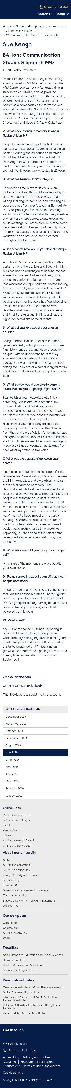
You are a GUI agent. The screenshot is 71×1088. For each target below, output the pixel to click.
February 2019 (15, 788)
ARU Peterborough (15, 933)
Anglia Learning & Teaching (20, 840)
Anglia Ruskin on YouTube (21, 1038)
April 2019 (12, 774)
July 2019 (12, 752)
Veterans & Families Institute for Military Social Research (31, 1007)
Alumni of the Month (19, 31)
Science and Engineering (18, 970)
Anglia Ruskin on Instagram (10, 1038)
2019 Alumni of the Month (22, 35)
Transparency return (15, 895)
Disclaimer (10, 1061)
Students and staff (54, 7)
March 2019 (13, 781)
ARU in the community (17, 865)
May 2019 (12, 767)
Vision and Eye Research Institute (24, 1013)
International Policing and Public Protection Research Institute (30, 999)
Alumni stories (58, 26)
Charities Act (11, 1066)
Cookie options (13, 1072)
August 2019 (13, 745)
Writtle (7, 938)
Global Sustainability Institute (21, 992)
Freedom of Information (37, 1061)
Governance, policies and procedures (26, 890)
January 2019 (14, 795)
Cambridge (10, 922)
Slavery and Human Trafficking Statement (29, 900)
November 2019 (16, 723)
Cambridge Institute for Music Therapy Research (33, 987)
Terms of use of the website (41, 1066)
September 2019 (16, 738)
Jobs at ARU (10, 905)
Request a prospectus (16, 815)
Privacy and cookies (36, 1057)
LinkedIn (36, 686)
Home (7, 26)
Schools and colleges (16, 820)
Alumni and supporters (29, 26)
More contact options (20, 1050)
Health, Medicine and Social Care (23, 965)
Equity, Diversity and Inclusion (21, 875)
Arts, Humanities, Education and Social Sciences (33, 955)
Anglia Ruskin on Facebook (5, 1038)
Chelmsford (10, 928)
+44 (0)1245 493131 (15, 1044)
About (7, 859)
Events (7, 825)
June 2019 (12, 759)
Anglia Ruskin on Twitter (16, 1038)
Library (7, 835)
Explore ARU (11, 885)
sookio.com (23, 677)
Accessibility (11, 1057)
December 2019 (16, 716)
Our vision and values (16, 870)
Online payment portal (17, 845)
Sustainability (11, 880)
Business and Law (14, 960)
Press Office (10, 830)
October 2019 (14, 731)
